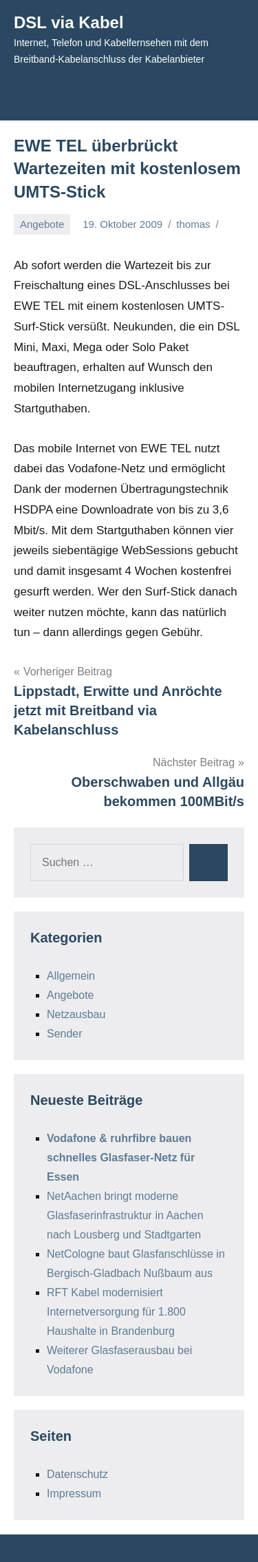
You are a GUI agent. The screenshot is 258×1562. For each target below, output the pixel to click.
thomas (193, 224)
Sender (65, 1033)
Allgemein (71, 976)
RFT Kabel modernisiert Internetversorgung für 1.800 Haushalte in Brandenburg (116, 1312)
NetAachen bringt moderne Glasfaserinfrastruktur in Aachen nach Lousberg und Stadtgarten (125, 1215)
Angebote (42, 224)
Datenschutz (77, 1474)
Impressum (74, 1493)
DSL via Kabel (69, 22)
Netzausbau (76, 1014)
